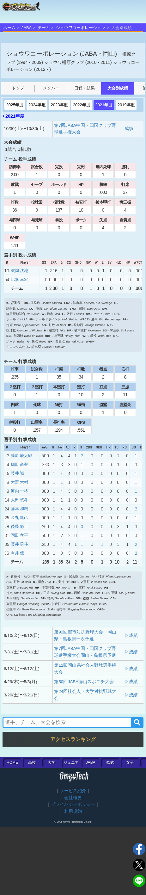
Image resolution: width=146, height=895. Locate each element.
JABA (26, 27)
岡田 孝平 (19, 535)
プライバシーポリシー (73, 804)
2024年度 (37, 104)
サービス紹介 (73, 790)
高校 (32, 762)
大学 (51, 762)
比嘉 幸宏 (19, 279)
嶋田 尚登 (19, 464)
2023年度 (59, 104)
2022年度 (81, 104)
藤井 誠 (17, 473)
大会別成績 (117, 88)
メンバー (51, 88)
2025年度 (15, 104)
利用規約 (73, 811)
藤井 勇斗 (19, 544)
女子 (130, 762)
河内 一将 (19, 491)
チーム (44, 27)
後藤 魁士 (19, 526)
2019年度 (126, 104)
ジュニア (71, 762)
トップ (18, 88)
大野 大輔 (19, 482)
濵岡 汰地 (19, 270)
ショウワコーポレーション (80, 27)
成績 (129, 128)
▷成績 (131, 635)
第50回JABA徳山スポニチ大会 (84, 681)
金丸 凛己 (19, 517)
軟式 (110, 762)
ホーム (9, 27)
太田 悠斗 (19, 500)
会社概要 (73, 797)
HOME (12, 762)
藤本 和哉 (19, 508)
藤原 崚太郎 (21, 455)
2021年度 (104, 104)
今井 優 (17, 553)
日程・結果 (84, 88)
